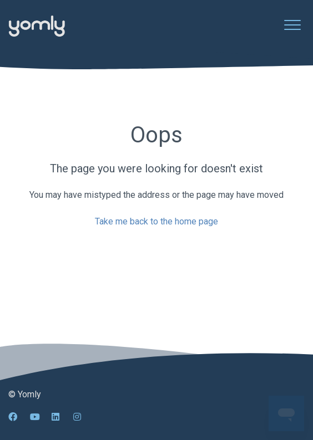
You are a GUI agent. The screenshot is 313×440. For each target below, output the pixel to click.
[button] (292, 24)
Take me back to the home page (156, 221)
